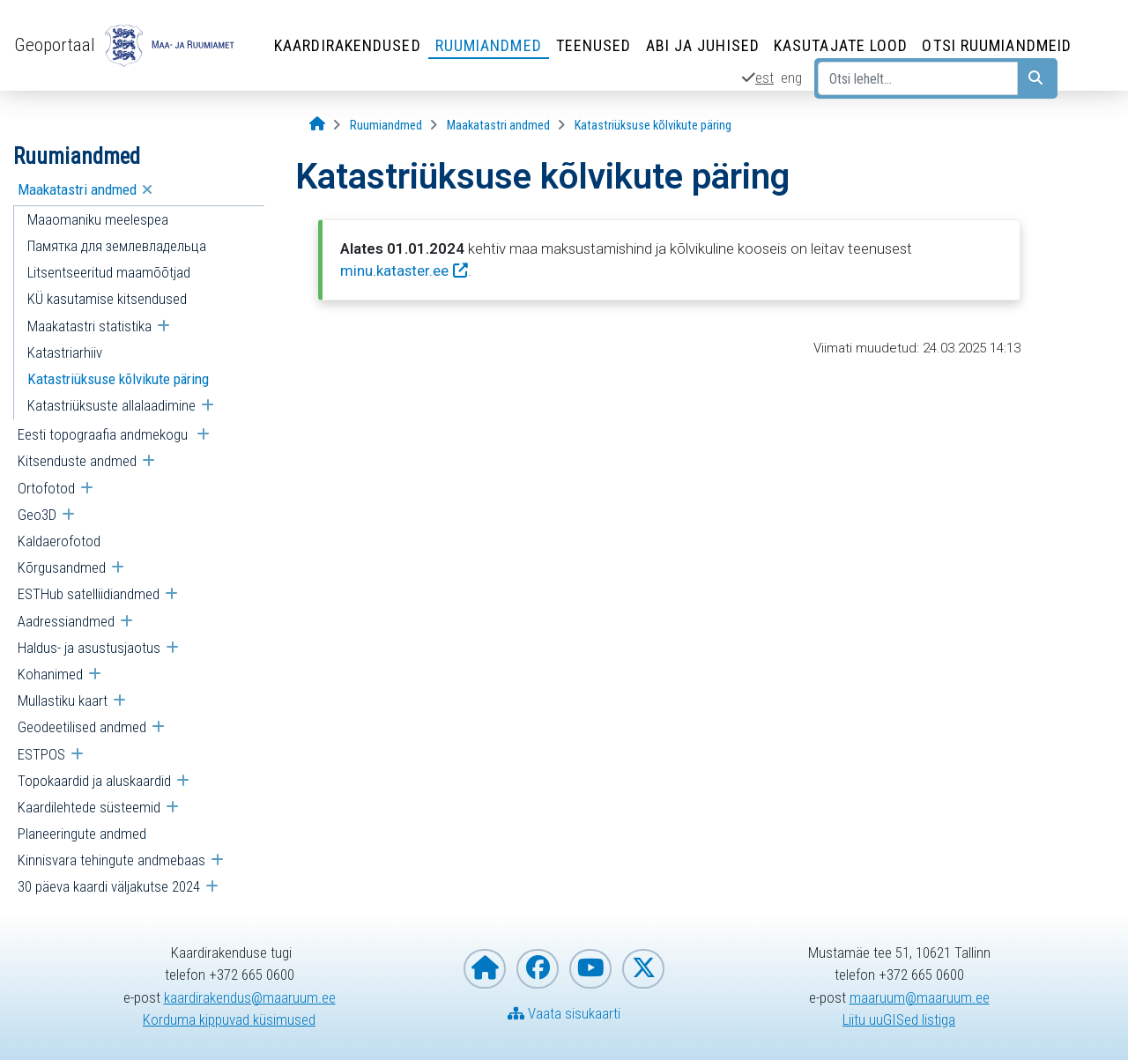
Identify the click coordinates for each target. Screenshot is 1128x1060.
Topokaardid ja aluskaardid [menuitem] (94, 780)
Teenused (594, 45)
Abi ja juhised (703, 45)
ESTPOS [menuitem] (41, 754)
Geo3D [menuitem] (37, 514)
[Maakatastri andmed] (498, 125)
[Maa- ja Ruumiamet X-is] (643, 969)
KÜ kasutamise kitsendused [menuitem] (107, 299)
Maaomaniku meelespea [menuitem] (97, 219)
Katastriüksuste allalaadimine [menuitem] (111, 405)
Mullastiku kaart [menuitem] (63, 700)
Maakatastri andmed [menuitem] (77, 189)
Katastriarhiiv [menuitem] (64, 352)
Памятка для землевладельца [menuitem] (116, 246)
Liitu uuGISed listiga (898, 1019)
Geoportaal (54, 45)
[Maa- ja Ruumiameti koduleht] (485, 969)
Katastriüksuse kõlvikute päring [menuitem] (118, 379)
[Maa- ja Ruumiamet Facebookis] (537, 969)
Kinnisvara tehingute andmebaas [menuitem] (111, 860)
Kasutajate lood (841, 45)
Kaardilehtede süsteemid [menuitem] (89, 807)
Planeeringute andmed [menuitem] (82, 833)
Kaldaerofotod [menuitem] (59, 541)
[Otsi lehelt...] (918, 78)
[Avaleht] (317, 124)
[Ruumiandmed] (386, 125)
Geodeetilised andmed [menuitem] (82, 727)
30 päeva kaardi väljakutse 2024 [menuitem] (109, 886)
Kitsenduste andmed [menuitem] (77, 461)
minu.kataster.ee (394, 270)
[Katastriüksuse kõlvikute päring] (653, 125)
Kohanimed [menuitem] (50, 674)
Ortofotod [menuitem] (46, 488)
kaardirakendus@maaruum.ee (250, 997)
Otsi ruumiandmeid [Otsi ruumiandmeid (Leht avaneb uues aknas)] (997, 45)
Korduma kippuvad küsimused (229, 1019)
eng (791, 77)
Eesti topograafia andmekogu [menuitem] (104, 434)
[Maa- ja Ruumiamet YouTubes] (590, 969)
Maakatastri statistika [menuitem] (89, 326)
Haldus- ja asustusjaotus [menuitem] (89, 647)
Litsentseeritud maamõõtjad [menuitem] (108, 272)
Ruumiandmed (488, 45)
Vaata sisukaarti (564, 1013)
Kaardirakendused (347, 45)
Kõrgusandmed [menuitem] (62, 567)
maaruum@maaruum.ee (920, 997)
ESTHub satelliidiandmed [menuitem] (89, 594)
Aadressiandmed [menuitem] (66, 621)
